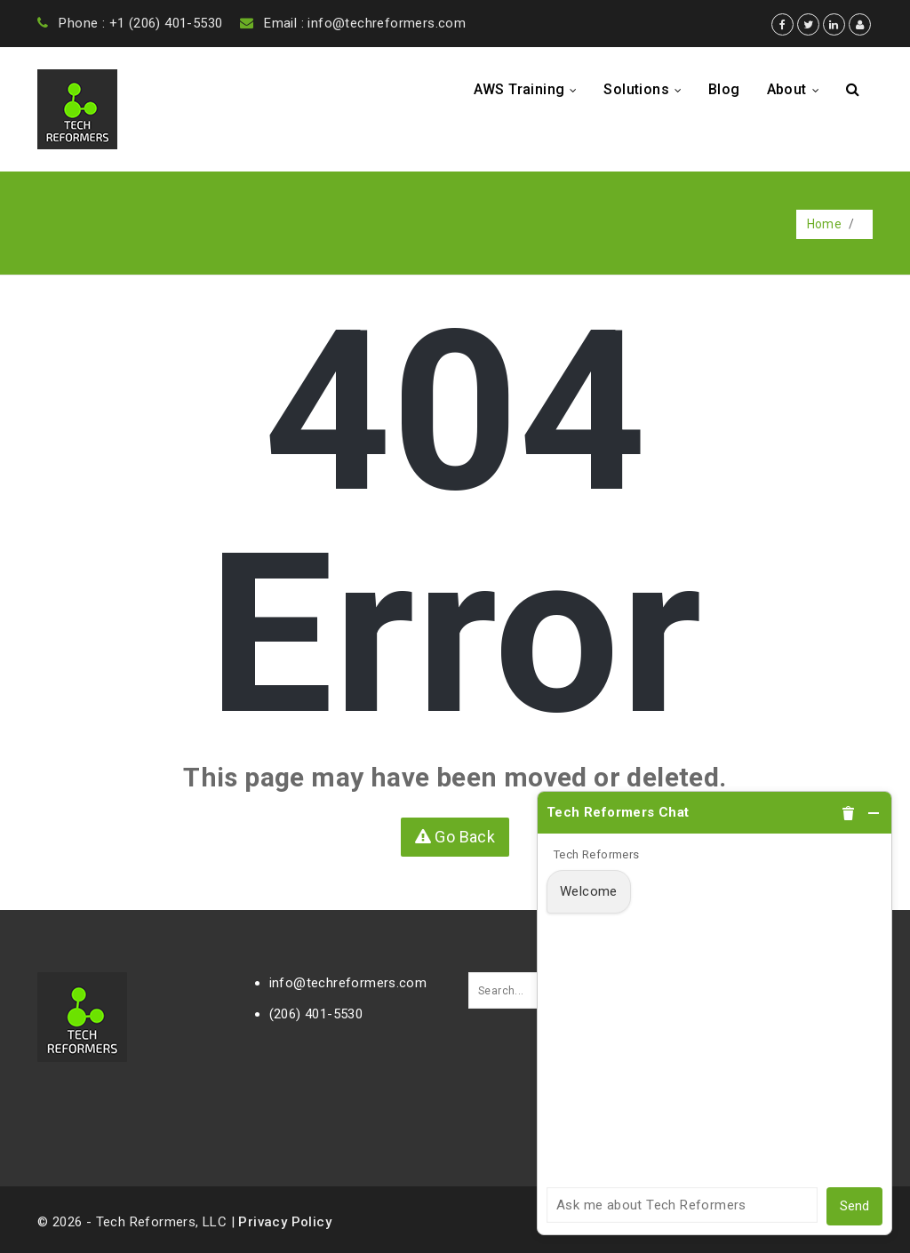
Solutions (646, 89)
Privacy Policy (284, 1222)
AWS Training (530, 89)
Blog (724, 89)
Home (824, 224)
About (798, 89)
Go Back (455, 836)
